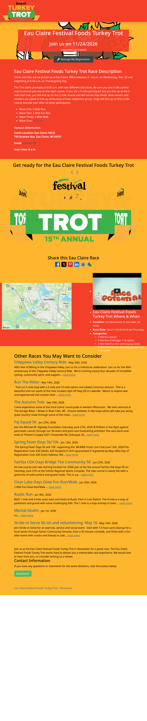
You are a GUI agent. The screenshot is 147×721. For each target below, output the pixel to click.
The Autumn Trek (29, 402)
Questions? (22, 573)
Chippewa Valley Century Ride (40, 362)
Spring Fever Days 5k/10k (36, 441)
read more (69, 375)
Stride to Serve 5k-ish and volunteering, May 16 (55, 522)
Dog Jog (38, 120)
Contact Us (29, 143)
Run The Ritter (26, 382)
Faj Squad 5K (25, 422)
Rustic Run (23, 494)
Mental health (26, 510)
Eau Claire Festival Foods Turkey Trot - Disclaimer (43, 588)
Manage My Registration (73, 59)
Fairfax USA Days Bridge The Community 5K (52, 461)
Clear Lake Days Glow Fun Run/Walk (45, 481)
